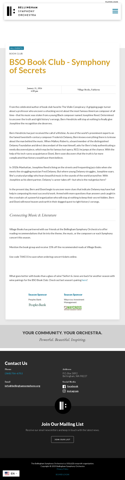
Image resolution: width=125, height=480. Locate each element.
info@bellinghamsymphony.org (22, 385)
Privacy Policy (62, 469)
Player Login (111, 2)
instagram (73, 391)
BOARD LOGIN (62, 474)
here (84, 280)
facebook (72, 386)
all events (16, 48)
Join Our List (62, 439)
